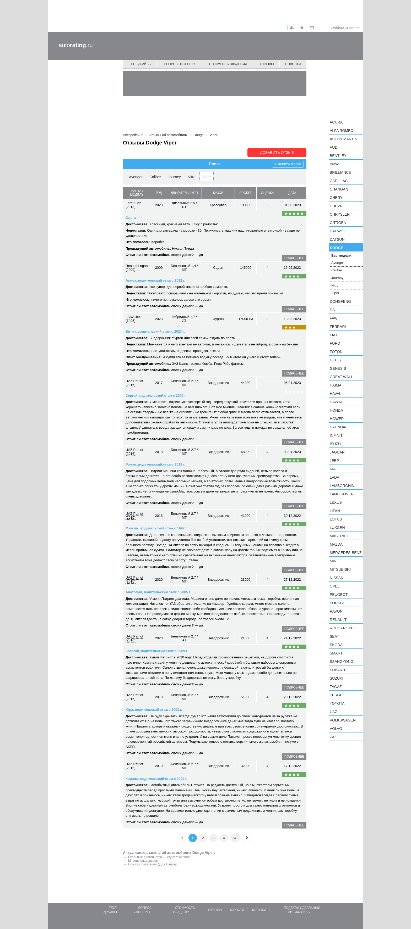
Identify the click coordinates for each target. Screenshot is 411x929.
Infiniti (337, 435)
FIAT (333, 335)
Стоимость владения (228, 64)
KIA (333, 469)
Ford (335, 343)
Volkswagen (343, 720)
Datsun (337, 239)
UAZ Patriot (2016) (134, 383)
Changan (339, 189)
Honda (336, 410)
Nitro (192, 177)
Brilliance (340, 172)
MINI (334, 561)
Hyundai (338, 427)
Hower (337, 419)
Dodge (336, 248)
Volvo (336, 728)
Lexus (336, 502)
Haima (335, 385)
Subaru (337, 670)
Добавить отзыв (277, 152)
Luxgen (337, 527)
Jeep (334, 460)
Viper (206, 177)
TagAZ (336, 687)
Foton (336, 352)
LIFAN (335, 511)
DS (332, 310)
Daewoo (338, 231)
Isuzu (335, 444)
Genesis (338, 368)
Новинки (258, 910)
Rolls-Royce (343, 628)
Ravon (336, 611)
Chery (336, 197)
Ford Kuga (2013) (134, 205)
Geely (336, 360)
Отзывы (267, 64)
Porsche (339, 603)
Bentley (338, 156)
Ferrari (338, 326)
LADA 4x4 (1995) (133, 319)
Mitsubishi (340, 569)
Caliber (155, 177)
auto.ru (76, 45)
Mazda (336, 544)
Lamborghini (342, 486)
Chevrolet (341, 206)
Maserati (339, 536)
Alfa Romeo (341, 130)
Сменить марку (288, 164)
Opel (334, 586)
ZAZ (333, 737)
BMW (334, 164)
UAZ (333, 712)
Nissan (336, 578)
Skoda (336, 645)
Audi (334, 147)
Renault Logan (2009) (137, 268)
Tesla (335, 695)
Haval (335, 393)
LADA (334, 477)
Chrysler (340, 214)
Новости (293, 64)
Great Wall (341, 377)
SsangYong (341, 661)
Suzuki (336, 678)
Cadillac (339, 181)
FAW (334, 318)
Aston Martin (343, 139)
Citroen (338, 223)
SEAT (334, 636)
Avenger (136, 177)
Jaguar (337, 452)
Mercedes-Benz (345, 553)
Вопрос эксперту (179, 64)
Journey (174, 177)
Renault (338, 620)
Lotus (336, 519)
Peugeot (339, 594)
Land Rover (342, 494)
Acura (336, 122)
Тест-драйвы (140, 64)
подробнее (294, 258)
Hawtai (337, 402)
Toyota (337, 703)
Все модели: (342, 256)
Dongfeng (340, 301)
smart (336, 653)
